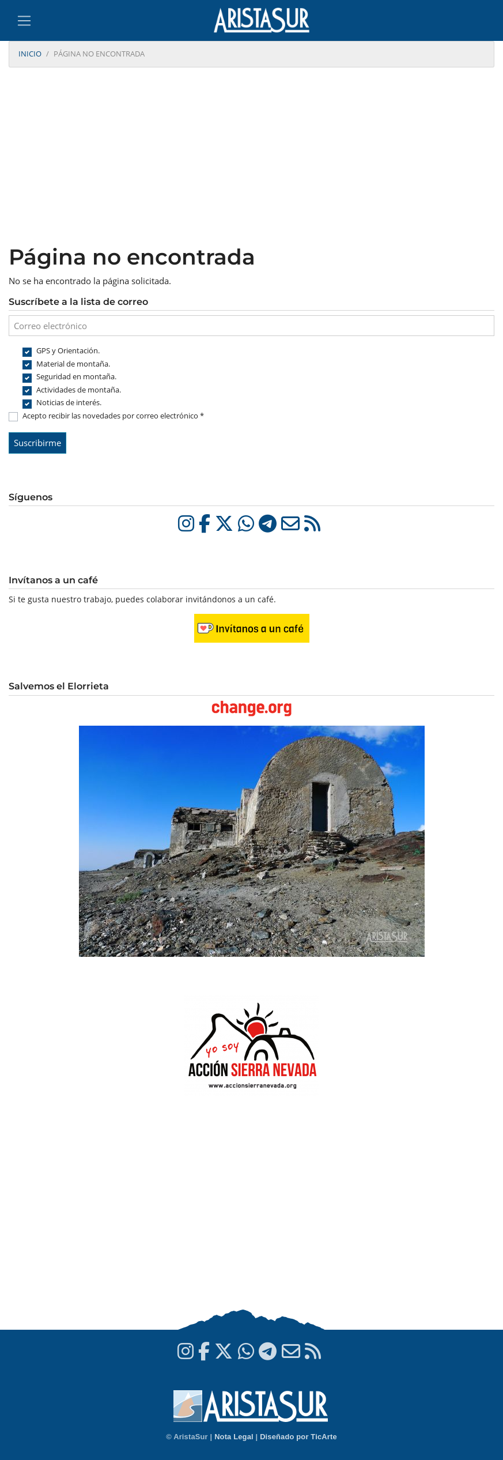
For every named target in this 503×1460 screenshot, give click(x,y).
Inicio (29, 53)
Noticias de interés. (68, 402)
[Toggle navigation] (24, 20)
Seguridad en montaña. (76, 376)
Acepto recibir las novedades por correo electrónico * (113, 415)
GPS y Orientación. (68, 350)
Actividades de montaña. (78, 389)
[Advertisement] (251, 157)
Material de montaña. (73, 364)
